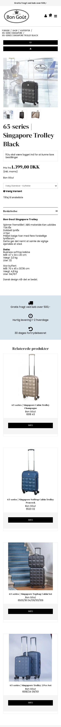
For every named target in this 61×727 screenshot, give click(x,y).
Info (30, 425)
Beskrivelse (10, 211)
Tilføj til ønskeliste (13, 197)
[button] (30, 42)
